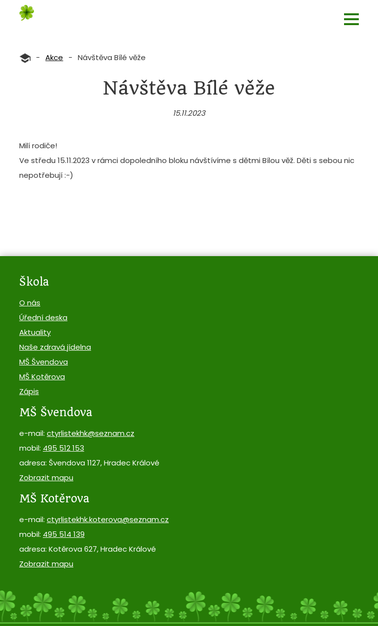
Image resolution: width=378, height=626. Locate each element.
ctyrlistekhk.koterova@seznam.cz (108, 519)
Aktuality (35, 332)
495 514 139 (64, 534)
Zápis (29, 391)
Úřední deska (43, 317)
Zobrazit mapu (46, 477)
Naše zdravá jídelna (55, 347)
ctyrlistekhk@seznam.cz (90, 433)
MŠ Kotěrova (42, 376)
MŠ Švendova (43, 362)
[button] (351, 19)
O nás (29, 302)
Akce (54, 57)
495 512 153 (63, 448)
